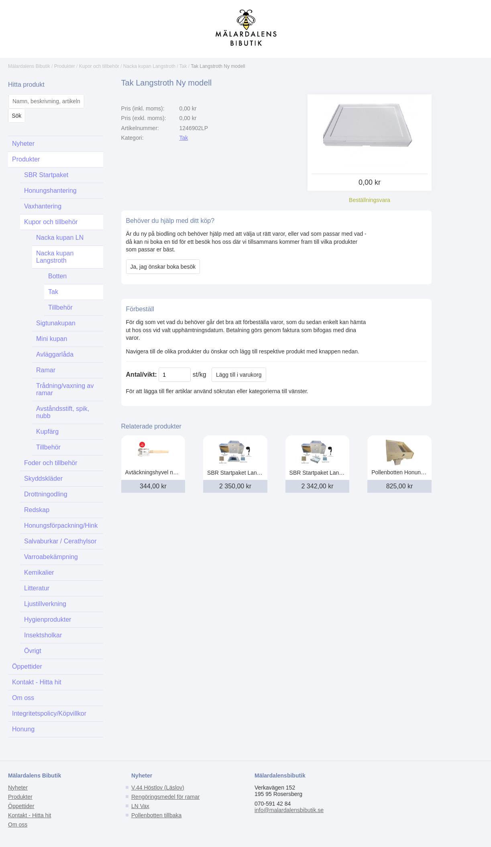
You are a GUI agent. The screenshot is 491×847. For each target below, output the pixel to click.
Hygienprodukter (47, 619)
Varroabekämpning (51, 556)
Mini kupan (51, 338)
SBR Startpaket (46, 174)
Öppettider (27, 666)
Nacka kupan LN (60, 237)
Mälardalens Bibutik (29, 66)
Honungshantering (50, 190)
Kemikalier (39, 572)
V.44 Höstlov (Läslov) (157, 787)
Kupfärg (47, 431)
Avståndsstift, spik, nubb (62, 412)
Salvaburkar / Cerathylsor (60, 541)
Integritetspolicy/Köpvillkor (49, 713)
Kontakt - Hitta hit (36, 682)
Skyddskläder (43, 478)
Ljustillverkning (45, 603)
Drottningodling (45, 494)
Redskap (36, 509)
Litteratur (36, 588)
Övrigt (32, 650)
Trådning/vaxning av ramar (65, 389)
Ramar (45, 370)
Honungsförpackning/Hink (61, 525)
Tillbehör (60, 307)
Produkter (64, 66)
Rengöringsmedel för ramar (165, 797)
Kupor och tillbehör (99, 66)
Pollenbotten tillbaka (156, 815)
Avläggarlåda (54, 354)
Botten (57, 276)
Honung (23, 729)
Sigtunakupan (55, 323)
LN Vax (140, 806)
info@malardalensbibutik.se (289, 810)
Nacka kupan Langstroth (149, 66)
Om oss (23, 697)
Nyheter (23, 143)
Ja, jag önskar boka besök (163, 266)
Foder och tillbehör (50, 462)
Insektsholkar (43, 635)
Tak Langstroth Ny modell (218, 66)
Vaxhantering (42, 206)
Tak (183, 66)
